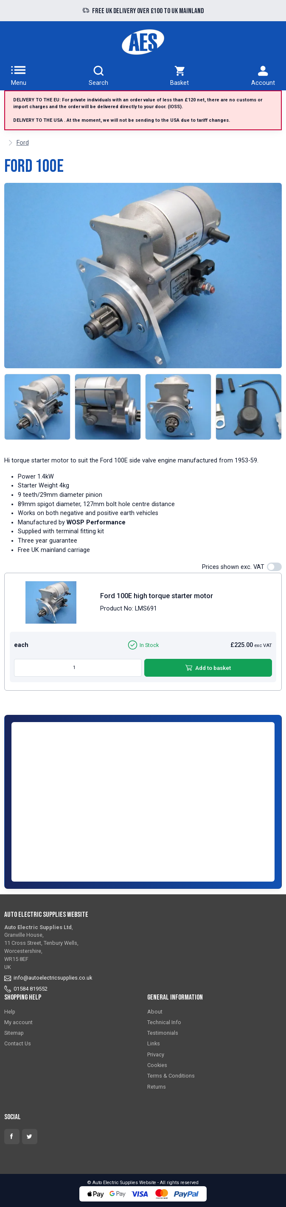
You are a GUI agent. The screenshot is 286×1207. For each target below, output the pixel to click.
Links (153, 1043)
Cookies (157, 1065)
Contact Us (17, 1043)
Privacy (155, 1054)
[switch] (274, 567)
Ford (23, 142)
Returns (156, 1087)
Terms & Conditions (171, 1076)
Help (9, 1011)
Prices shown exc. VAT (233, 567)
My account (18, 1022)
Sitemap (14, 1033)
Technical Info (164, 1022)
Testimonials (162, 1033)
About (155, 1011)
